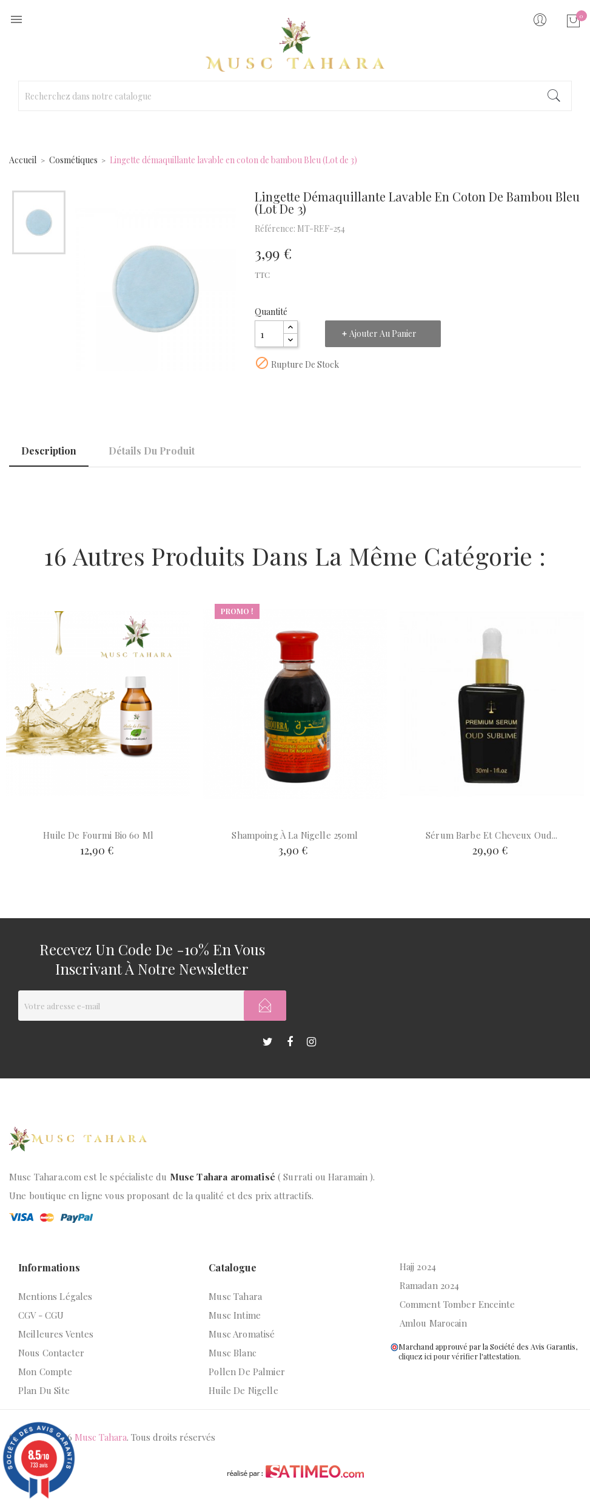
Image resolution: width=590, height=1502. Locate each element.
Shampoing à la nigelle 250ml (295, 835)
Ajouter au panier (383, 333)
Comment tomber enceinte (457, 1304)
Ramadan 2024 (430, 1285)
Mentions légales (55, 1296)
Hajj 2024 (418, 1266)
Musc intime (235, 1315)
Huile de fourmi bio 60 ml (98, 835)
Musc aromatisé (242, 1334)
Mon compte (45, 1371)
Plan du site (44, 1390)
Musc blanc (232, 1353)
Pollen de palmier (247, 1371)
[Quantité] (269, 333)
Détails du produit (152, 450)
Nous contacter (51, 1353)
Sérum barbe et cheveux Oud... (491, 835)
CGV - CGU (41, 1315)
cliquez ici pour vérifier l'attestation (458, 1356)
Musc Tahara (235, 1296)
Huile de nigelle (243, 1390)
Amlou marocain (433, 1323)
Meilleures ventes (56, 1334)
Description (48, 450)
